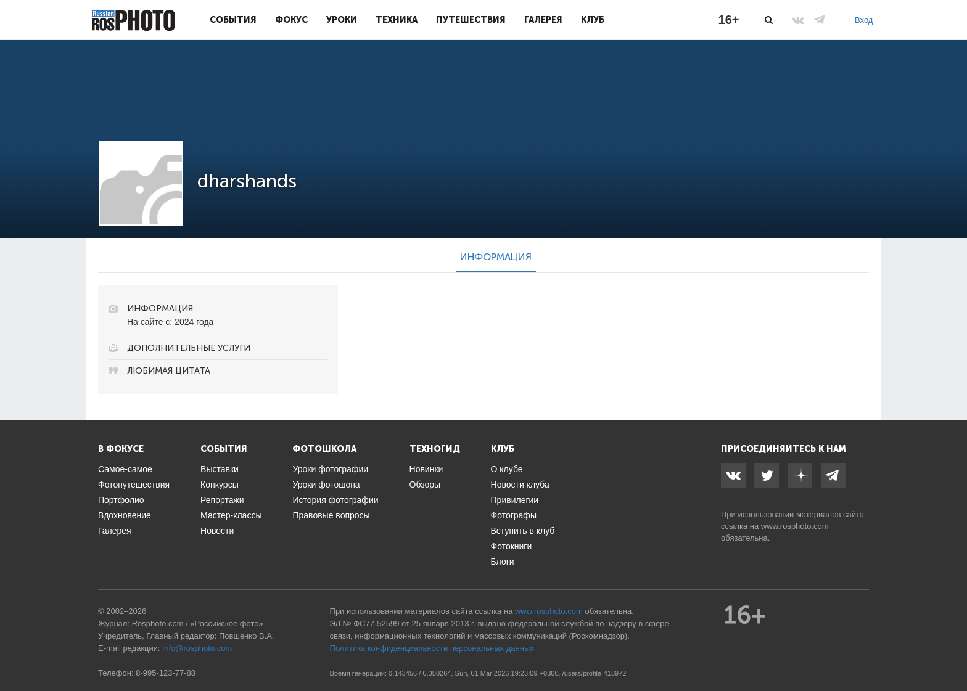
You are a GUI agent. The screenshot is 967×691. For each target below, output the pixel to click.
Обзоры (425, 484)
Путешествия (471, 20)
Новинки (426, 469)
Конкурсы (219, 484)
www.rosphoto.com (795, 526)
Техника (397, 20)
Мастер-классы (230, 515)
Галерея (543, 20)
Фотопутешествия (134, 484)
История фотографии (335, 500)
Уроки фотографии (330, 469)
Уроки (341, 20)
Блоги (502, 561)
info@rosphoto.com (197, 648)
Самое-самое (125, 469)
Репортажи (222, 500)
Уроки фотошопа (326, 484)
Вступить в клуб (523, 531)
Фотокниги (511, 546)
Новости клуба (520, 484)
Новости (217, 531)
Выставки (219, 469)
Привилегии (515, 500)
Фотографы (514, 515)
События (233, 20)
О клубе (507, 469)
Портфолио (121, 500)
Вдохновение (124, 515)
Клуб (592, 20)
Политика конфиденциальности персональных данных (432, 648)
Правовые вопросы (330, 515)
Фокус (291, 20)
